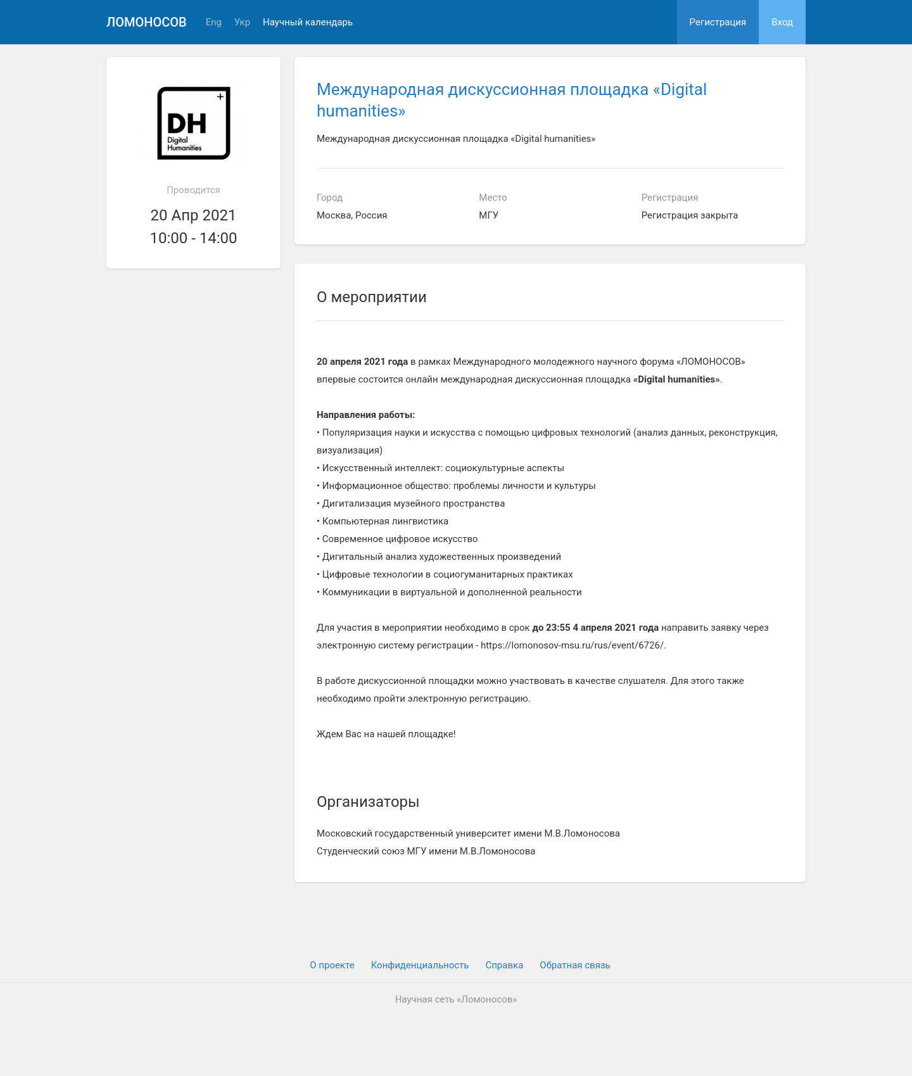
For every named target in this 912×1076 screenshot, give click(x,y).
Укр (242, 22)
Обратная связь (575, 965)
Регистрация (718, 22)
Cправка (504, 965)
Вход (782, 22)
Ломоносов (146, 22)
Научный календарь (308, 22)
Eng (214, 22)
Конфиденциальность (420, 965)
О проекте (332, 965)
